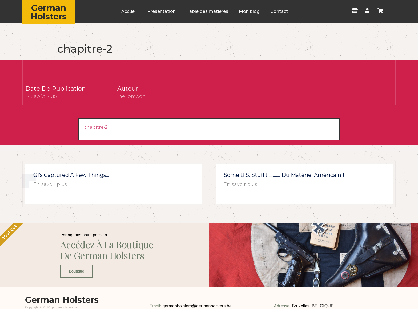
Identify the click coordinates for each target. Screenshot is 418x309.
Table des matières (207, 11)
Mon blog (249, 11)
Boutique (74, 294)
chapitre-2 (95, 127)
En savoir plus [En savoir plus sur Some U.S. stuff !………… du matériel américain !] (240, 184)
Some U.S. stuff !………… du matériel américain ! (284, 175)
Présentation (161, 11)
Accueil (129, 11)
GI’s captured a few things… (71, 175)
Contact (279, 11)
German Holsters (48, 12)
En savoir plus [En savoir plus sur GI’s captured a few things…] (50, 184)
